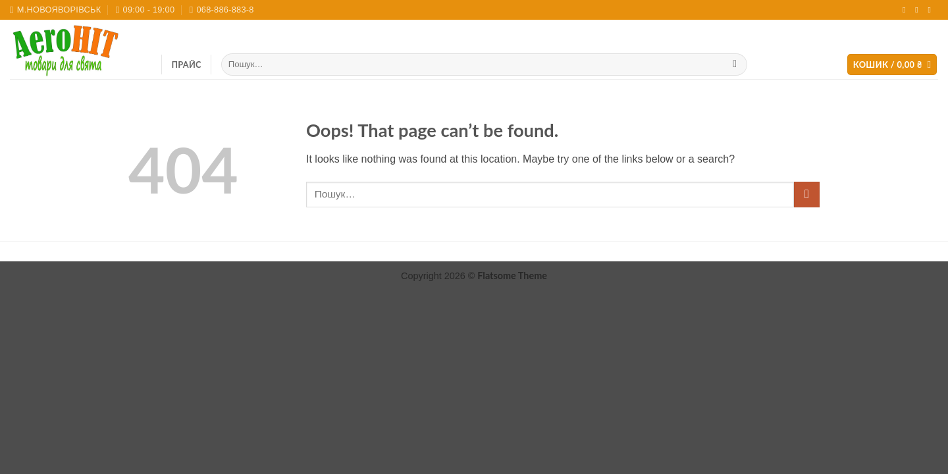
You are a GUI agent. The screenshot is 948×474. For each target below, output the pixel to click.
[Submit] (735, 64)
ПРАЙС (186, 64)
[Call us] (931, 9)
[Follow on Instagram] (906, 9)
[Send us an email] (919, 9)
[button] (892, 65)
